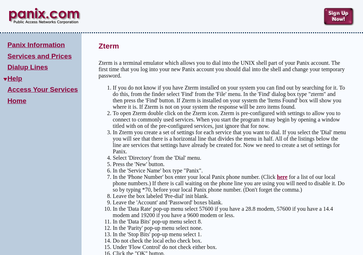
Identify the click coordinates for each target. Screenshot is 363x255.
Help (14, 78)
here (282, 177)
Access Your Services (42, 89)
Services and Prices (39, 56)
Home (16, 100)
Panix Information (36, 45)
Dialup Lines (27, 67)
